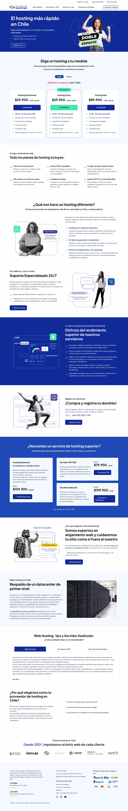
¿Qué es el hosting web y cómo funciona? (82, 702)
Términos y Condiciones (63, 787)
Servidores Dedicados (101, 499)
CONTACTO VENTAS (110, 7)
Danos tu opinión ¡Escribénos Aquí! (66, 793)
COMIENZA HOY (18, 45)
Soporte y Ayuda (82, 2)
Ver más (15, 679)
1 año (59, 76)
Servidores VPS (103, 472)
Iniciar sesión (112, 2)
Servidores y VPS (52, 7)
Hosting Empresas (23, 497)
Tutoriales (59, 790)
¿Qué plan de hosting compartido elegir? (82, 707)
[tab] (30, 649)
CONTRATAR (27, 107)
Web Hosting (37, 7)
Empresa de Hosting (62, 784)
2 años (68, 76)
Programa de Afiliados (86, 7)
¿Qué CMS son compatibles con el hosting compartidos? (88, 713)
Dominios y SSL (68, 7)
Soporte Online (18, 308)
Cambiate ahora (74, 562)
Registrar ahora (74, 422)
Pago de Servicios (97, 2)
